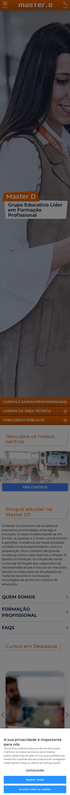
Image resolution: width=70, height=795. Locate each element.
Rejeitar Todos (35, 781)
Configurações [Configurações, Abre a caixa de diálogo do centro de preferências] (35, 772)
